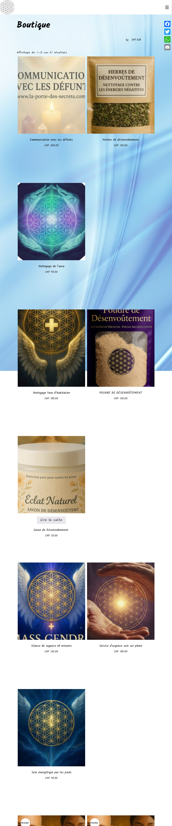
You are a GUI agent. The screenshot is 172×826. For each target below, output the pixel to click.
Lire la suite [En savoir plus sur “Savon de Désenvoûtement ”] (51, 520)
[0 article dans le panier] (133, 40)
